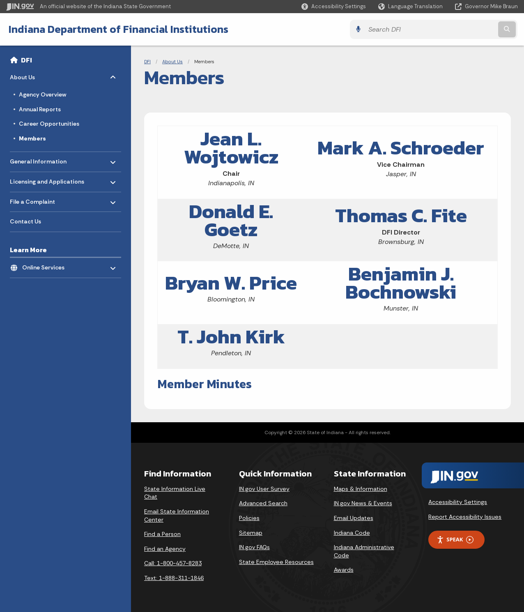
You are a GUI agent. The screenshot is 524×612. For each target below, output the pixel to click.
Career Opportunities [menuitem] (49, 123)
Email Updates (353, 518)
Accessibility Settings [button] (457, 502)
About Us (172, 61)
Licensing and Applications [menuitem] (47, 179)
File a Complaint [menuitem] (34, 199)
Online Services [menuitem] (46, 265)
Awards (344, 569)
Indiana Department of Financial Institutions (118, 29)
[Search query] (455, 29)
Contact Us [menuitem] (25, 221)
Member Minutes (204, 384)
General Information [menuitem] (38, 159)
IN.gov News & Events (363, 503)
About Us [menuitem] (34, 75)
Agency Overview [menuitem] (42, 94)
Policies (249, 518)
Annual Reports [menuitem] (40, 109)
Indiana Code (352, 532)
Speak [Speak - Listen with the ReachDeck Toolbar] (455, 539)
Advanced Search (263, 503)
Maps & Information (360, 488)
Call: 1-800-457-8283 (173, 563)
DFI (26, 59)
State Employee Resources (276, 562)
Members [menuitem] (32, 138)
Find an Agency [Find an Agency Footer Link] (165, 548)
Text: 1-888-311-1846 (174, 578)
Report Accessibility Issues (464, 516)
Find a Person (162, 534)
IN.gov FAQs (254, 547)
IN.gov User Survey (264, 488)
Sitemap (250, 532)
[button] (333, 6)
